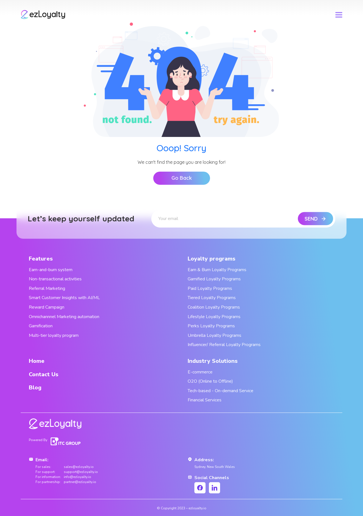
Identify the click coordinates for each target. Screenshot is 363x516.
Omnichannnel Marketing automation (64, 317)
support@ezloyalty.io (81, 472)
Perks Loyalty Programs (211, 326)
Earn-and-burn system (50, 270)
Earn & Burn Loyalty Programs (217, 270)
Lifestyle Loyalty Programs (214, 317)
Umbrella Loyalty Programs (214, 335)
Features (41, 258)
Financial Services (204, 400)
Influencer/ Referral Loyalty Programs (224, 345)
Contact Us (43, 374)
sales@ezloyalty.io (79, 467)
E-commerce (200, 372)
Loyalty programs (211, 258)
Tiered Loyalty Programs (212, 298)
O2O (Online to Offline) (210, 381)
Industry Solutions (213, 361)
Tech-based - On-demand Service (220, 391)
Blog (35, 387)
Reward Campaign (46, 307)
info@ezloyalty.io (77, 477)
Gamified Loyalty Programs (214, 279)
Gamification (41, 326)
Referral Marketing (47, 288)
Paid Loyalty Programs (210, 288)
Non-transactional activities (55, 279)
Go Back (181, 178)
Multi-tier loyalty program (54, 335)
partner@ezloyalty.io (80, 482)
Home (36, 361)
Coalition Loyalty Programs (214, 307)
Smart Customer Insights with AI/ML (64, 298)
